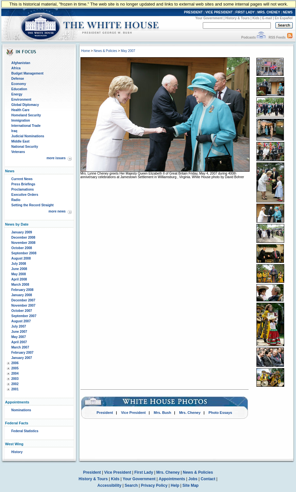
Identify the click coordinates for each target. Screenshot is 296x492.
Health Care (20, 110)
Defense (17, 78)
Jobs (193, 479)
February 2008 (22, 290)
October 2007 (21, 311)
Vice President (133, 413)
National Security (24, 146)
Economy (18, 84)
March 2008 (20, 284)
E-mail (267, 18)
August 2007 (21, 321)
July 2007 (18, 326)
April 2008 (19, 279)
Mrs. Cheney (189, 413)
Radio (16, 200)
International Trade (26, 125)
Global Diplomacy (25, 105)
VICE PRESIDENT (219, 12)
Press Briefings (23, 184)
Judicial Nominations (27, 136)
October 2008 (21, 248)
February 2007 (22, 352)
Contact (208, 479)
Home (85, 51)
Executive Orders (24, 194)
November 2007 (23, 305)
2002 (15, 384)
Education (19, 89)
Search (131, 485)
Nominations (21, 410)
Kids (256, 18)
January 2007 (21, 358)
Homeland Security (26, 115)
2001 (15, 389)
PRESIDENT (193, 12)
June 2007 (19, 331)
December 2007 (23, 300)
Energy (17, 94)
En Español (283, 18)
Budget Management (27, 73)
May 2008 (18, 274)
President (104, 413)
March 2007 (20, 347)
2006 (15, 363)
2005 (15, 368)
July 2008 (18, 263)
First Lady (143, 472)
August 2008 (21, 258)
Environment (21, 99)
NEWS (288, 12)
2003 (15, 379)
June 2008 (19, 269)
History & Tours (237, 18)
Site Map (191, 485)
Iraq (14, 131)
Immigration (20, 120)
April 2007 (19, 342)
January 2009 (21, 232)
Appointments (172, 479)
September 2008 (24, 253)
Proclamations (22, 189)
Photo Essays (220, 413)
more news (56, 211)
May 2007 (18, 337)
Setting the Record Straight (32, 205)
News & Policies (105, 51)
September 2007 (24, 316)
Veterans (18, 152)
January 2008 (21, 295)
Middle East (20, 141)
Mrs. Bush (162, 413)
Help (175, 485)
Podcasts (248, 37)
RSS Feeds (277, 37)
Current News (22, 179)
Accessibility (109, 485)
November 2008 (23, 243)
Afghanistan (20, 63)
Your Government (209, 18)
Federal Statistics (25, 431)
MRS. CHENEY (268, 12)
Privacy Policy (154, 485)
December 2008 (23, 237)
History (17, 452)
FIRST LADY (245, 12)
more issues (55, 158)
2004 (15, 373)
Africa (16, 68)
